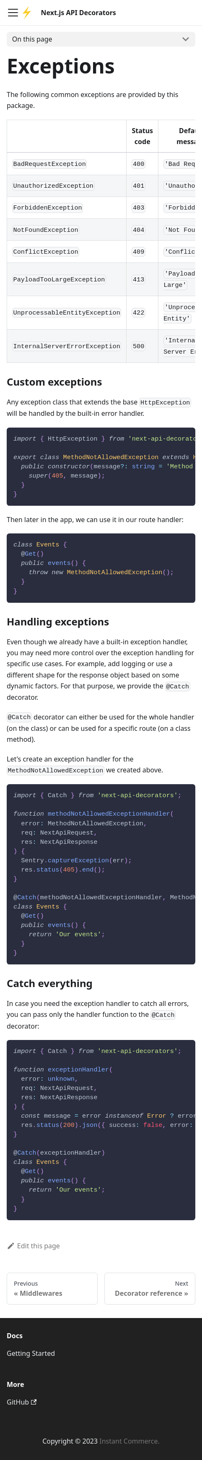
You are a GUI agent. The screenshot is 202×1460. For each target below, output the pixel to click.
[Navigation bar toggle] (13, 12)
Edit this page (33, 1245)
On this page (32, 39)
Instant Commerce (128, 1441)
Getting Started (31, 1353)
